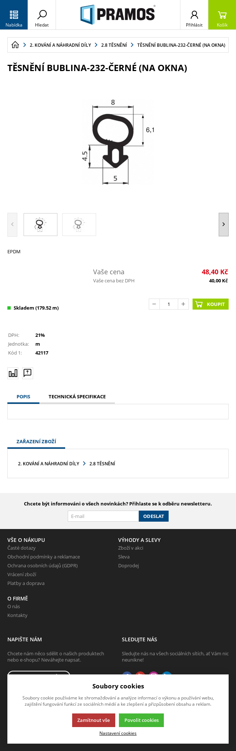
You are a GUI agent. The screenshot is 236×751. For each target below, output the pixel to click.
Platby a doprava (26, 583)
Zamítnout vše (93, 720)
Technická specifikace (77, 396)
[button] (224, 225)
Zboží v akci (130, 547)
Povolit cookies (141, 720)
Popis (23, 396)
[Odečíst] (154, 304)
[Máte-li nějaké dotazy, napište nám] (27, 373)
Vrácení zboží (21, 574)
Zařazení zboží (36, 441)
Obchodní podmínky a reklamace (43, 556)
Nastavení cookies (118, 733)
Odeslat (153, 516)
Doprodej (128, 565)
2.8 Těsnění (102, 464)
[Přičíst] (183, 304)
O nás (13, 606)
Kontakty (17, 615)
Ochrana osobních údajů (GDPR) (42, 565)
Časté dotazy (21, 547)
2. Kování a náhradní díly (48, 464)
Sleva (124, 556)
